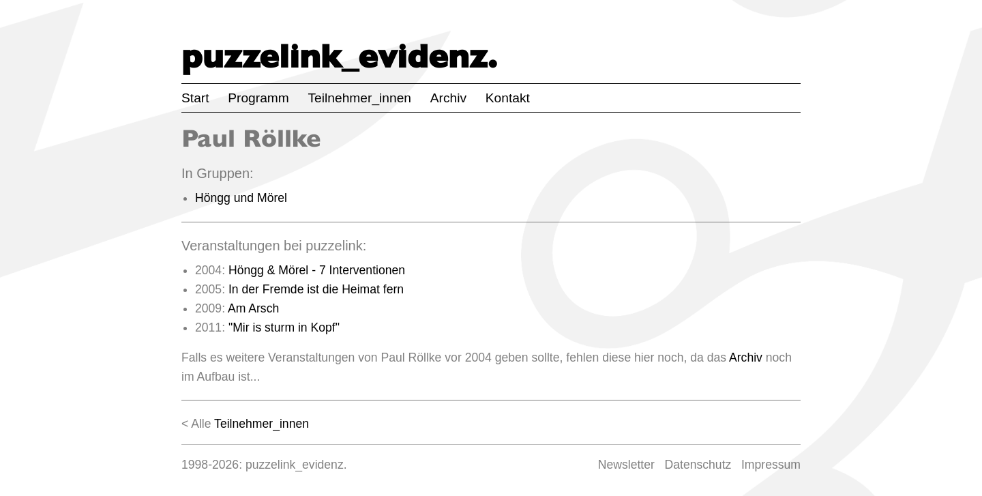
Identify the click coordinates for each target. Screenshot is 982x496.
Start (195, 98)
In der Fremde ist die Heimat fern (316, 289)
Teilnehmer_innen (359, 98)
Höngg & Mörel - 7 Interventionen (316, 270)
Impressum (771, 464)
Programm (258, 98)
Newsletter (626, 464)
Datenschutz (698, 464)
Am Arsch (253, 308)
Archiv (448, 98)
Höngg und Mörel (241, 198)
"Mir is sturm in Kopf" (284, 327)
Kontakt (508, 98)
